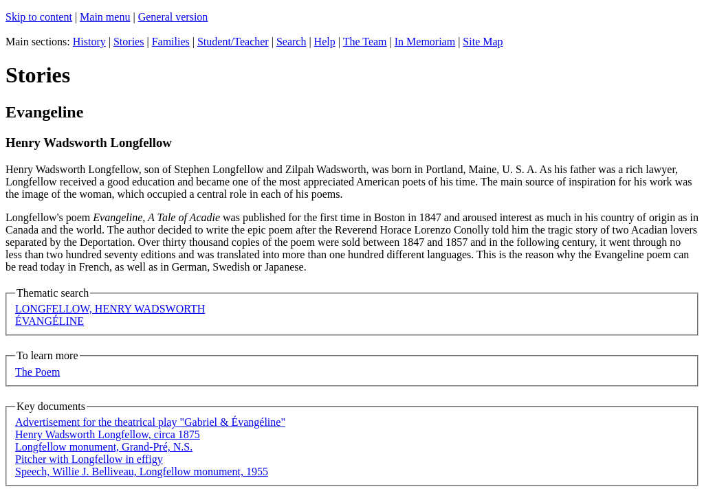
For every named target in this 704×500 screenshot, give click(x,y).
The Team (365, 41)
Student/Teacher (233, 41)
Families (171, 41)
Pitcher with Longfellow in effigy (89, 459)
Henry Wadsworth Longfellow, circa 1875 (107, 434)
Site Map (483, 41)
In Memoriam (425, 41)
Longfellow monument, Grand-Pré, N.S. (103, 447)
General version (173, 17)
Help (325, 41)
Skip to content (39, 17)
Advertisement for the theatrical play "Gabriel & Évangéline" (150, 422)
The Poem (37, 372)
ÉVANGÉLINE (49, 321)
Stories (128, 41)
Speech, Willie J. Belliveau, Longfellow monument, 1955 (141, 471)
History (89, 41)
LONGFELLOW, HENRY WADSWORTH (110, 309)
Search (291, 41)
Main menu (105, 17)
